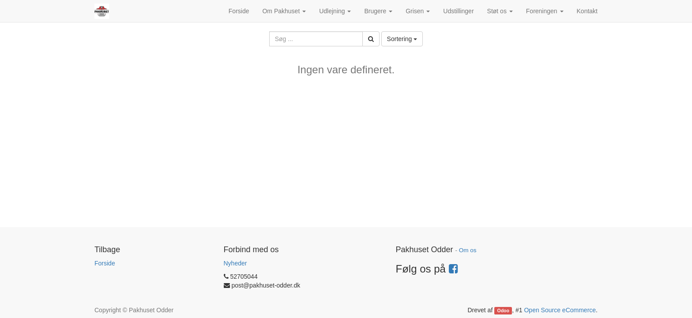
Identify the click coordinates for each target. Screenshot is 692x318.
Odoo (503, 310)
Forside (104, 263)
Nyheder (235, 263)
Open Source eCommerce (560, 310)
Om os (468, 250)
